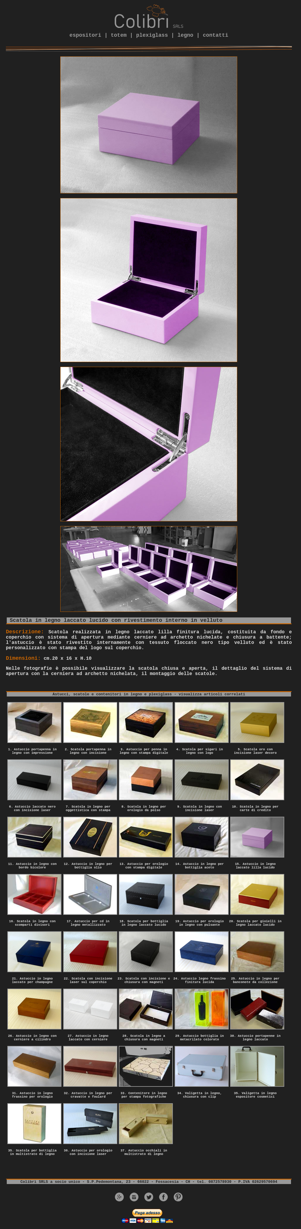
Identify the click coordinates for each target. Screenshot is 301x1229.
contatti (215, 35)
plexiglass (152, 35)
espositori (85, 35)
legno (185, 35)
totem (119, 35)
